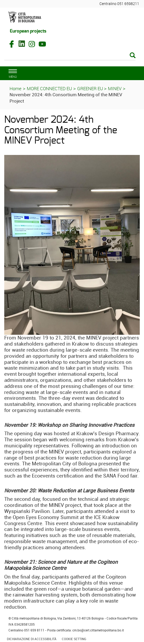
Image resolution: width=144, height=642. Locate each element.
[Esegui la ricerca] (133, 55)
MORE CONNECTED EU (49, 88)
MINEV (114, 88)
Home (15, 88)
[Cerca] (70, 55)
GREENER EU (90, 88)
